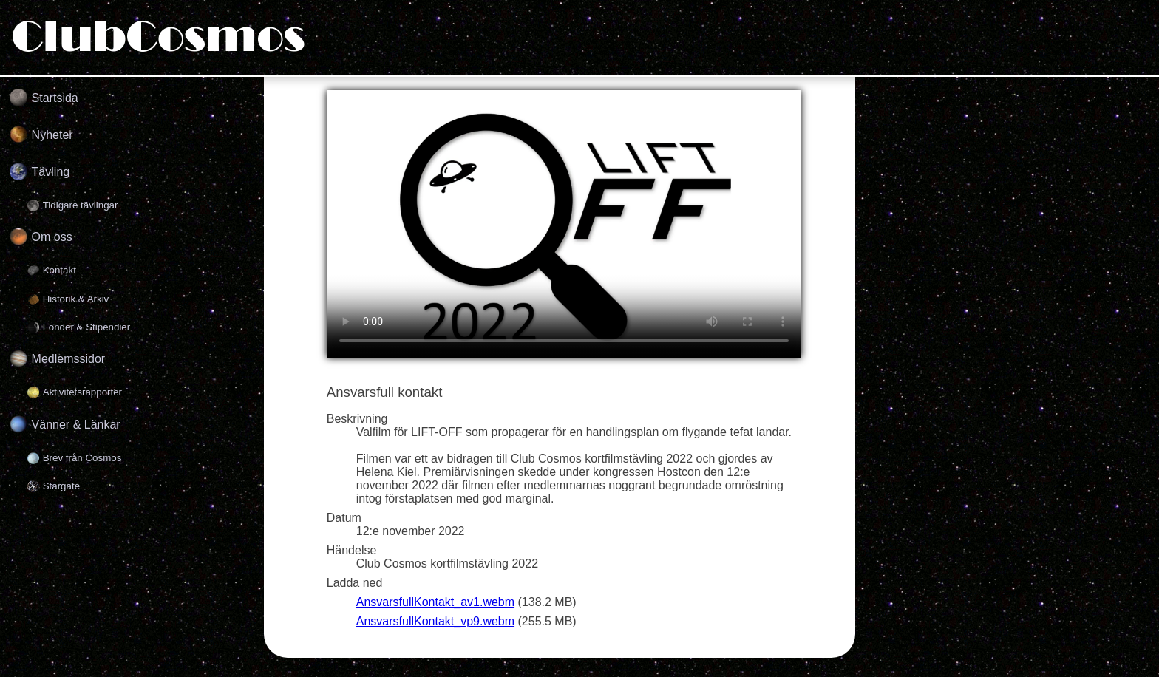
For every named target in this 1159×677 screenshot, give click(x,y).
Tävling (51, 172)
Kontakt (59, 270)
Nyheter (52, 135)
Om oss (52, 237)
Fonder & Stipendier (87, 327)
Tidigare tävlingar (80, 205)
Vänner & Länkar (76, 424)
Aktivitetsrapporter (82, 392)
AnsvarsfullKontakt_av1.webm (435, 602)
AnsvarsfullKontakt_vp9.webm (435, 621)
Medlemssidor (69, 359)
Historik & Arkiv (76, 299)
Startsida (55, 98)
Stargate (61, 485)
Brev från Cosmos (82, 457)
